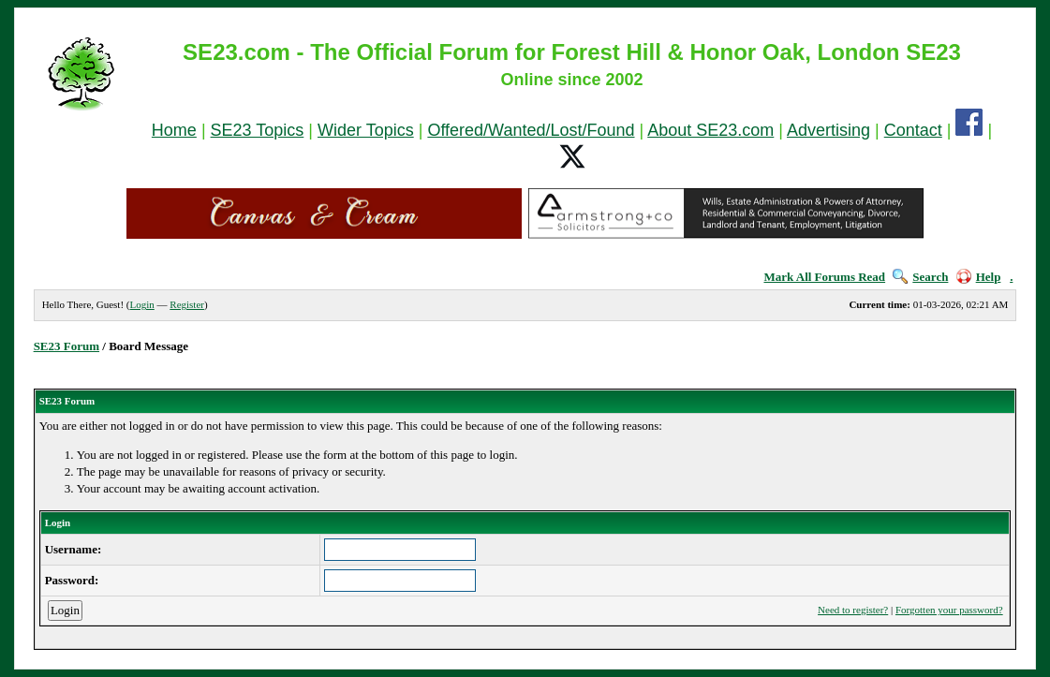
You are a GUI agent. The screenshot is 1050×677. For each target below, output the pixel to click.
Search (920, 277)
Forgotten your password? (949, 609)
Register (187, 304)
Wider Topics (366, 130)
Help (978, 277)
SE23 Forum (66, 346)
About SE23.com (710, 130)
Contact (913, 130)
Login (142, 304)
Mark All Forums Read (824, 277)
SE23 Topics (257, 130)
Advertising (828, 130)
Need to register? (853, 609)
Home (174, 130)
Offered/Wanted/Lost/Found (530, 130)
